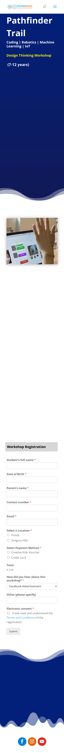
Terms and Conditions (21, 618)
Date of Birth (16, 474)
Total (10, 565)
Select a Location (19, 530)
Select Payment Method (24, 548)
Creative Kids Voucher (25, 552)
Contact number (19, 502)
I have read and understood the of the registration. (30, 617)
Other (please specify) (21, 595)
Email (12, 516)
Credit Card (18, 558)
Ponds (15, 535)
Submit (13, 631)
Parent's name (18, 488)
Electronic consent (20, 608)
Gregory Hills (19, 540)
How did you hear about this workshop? (26, 578)
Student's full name (21, 460)
